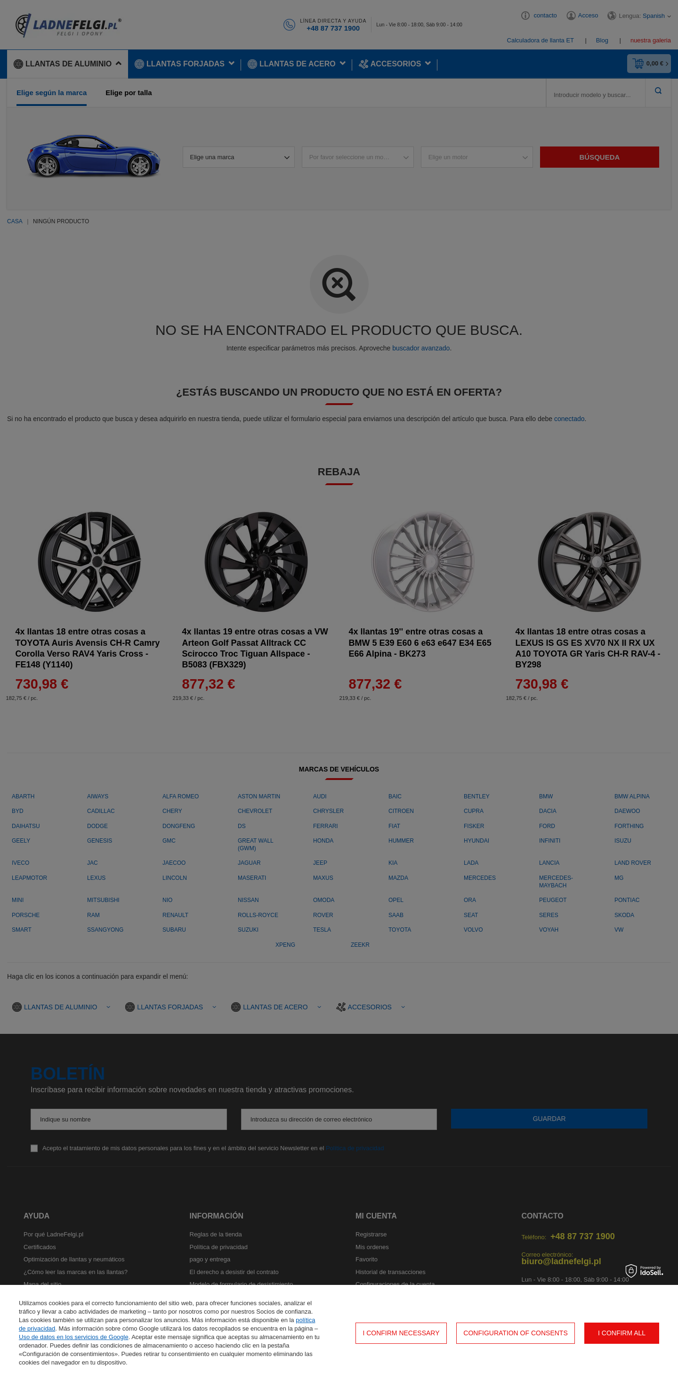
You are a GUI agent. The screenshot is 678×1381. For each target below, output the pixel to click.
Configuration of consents (515, 1333)
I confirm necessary (401, 1333)
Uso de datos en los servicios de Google (74, 1336)
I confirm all (622, 1333)
